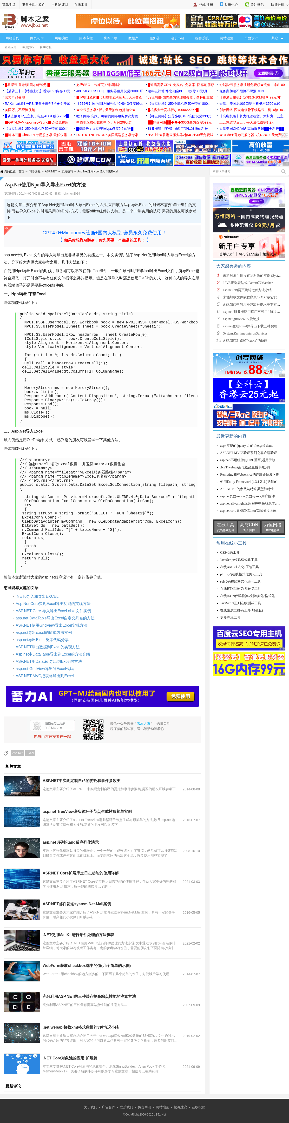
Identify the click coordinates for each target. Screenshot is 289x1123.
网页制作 (37, 38)
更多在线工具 (230, 617)
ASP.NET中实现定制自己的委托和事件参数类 (81, 781)
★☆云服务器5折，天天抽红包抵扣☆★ (106, 110)
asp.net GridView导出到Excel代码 (45, 669)
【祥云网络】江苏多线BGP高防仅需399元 (179, 116)
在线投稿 (198, 1107)
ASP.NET (51, 171)
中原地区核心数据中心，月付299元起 (104, 122)
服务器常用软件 (33, 5)
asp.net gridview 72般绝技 (241, 319)
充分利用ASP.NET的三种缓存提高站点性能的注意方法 (89, 996)
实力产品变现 (15, 97)
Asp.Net (17, 753)
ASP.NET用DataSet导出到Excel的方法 (49, 661)
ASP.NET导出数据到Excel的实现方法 (48, 647)
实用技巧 (28, 47)
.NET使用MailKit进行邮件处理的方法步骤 (78, 935)
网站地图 (162, 1107)
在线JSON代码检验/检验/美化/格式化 (247, 596)
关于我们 (90, 1107)
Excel (30, 753)
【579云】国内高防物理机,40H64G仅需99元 (109, 103)
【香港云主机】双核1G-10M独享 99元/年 (250, 97)
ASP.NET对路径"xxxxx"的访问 (245, 340)
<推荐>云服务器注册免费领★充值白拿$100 (252, 85)
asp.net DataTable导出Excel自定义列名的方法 (55, 618)
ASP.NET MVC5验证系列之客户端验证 (248, 453)
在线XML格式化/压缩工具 (239, 567)
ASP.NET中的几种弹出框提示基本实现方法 (255, 304)
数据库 (133, 38)
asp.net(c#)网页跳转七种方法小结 (247, 290)
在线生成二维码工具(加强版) (241, 610)
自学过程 (46, 47)
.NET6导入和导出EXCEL (37, 596)
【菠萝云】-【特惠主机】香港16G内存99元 (37, 91)
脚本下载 (110, 38)
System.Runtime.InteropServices (245, 333)
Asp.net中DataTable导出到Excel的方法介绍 (53, 654)
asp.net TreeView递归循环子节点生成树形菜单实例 (87, 811)
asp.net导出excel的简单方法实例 (44, 632)
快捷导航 (280, 5)
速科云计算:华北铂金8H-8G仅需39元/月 (177, 91)
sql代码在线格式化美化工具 (240, 581)
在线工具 (81, 5)
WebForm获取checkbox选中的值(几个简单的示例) (87, 966)
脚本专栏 (86, 38)
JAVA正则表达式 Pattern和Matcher (248, 283)
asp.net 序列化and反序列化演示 (71, 842)
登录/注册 (206, 5)
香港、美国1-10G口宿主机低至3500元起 (249, 103)
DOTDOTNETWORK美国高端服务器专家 (107, 135)
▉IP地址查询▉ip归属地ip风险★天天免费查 (109, 97)
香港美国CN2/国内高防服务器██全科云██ (251, 129)
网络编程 (61, 38)
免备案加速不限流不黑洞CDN (241, 91)
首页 (21, 171)
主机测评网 (59, 5)
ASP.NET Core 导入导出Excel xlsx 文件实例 (53, 611)
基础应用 (10, 47)
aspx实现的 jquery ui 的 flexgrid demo (246, 445)
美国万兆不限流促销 (20, 110)
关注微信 (257, 5)
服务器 (155, 38)
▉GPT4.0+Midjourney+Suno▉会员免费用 (36, 122)
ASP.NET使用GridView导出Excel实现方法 (51, 625)
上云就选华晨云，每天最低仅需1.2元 (247, 122)
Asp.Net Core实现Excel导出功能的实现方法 (53, 604)
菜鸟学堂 (9, 5)
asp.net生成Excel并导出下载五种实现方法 (253, 326)
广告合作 (108, 1107)
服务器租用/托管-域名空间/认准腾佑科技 (178, 129)
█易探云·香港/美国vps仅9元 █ (27, 85)
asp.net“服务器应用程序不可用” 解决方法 (253, 312)
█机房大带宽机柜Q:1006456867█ (173, 110)
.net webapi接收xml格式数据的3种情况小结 (81, 1027)
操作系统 (202, 38)
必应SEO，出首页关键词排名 (98, 85)
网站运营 (226, 38)
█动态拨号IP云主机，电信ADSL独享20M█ (37, 116)
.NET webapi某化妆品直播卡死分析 (246, 467)
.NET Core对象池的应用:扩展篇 (70, 1058)
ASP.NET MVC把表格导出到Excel (45, 676)
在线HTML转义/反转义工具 (240, 589)
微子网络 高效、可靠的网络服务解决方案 (107, 116)
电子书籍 (177, 38)
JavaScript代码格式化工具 (239, 560)
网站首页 (12, 38)
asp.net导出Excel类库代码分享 (42, 640)
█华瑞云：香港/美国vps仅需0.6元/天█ (104, 129)
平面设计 (251, 38)
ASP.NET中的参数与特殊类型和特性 (247, 489)
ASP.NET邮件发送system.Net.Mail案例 (77, 904)
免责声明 (144, 1107)
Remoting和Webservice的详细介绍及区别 (249, 474)
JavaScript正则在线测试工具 (240, 603)
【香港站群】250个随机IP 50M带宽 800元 (179, 103)
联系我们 (126, 1107)
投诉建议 (180, 1107)
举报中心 (231, 5)
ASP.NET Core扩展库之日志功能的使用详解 (81, 873)
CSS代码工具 (230, 552)
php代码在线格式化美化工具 (241, 574)
